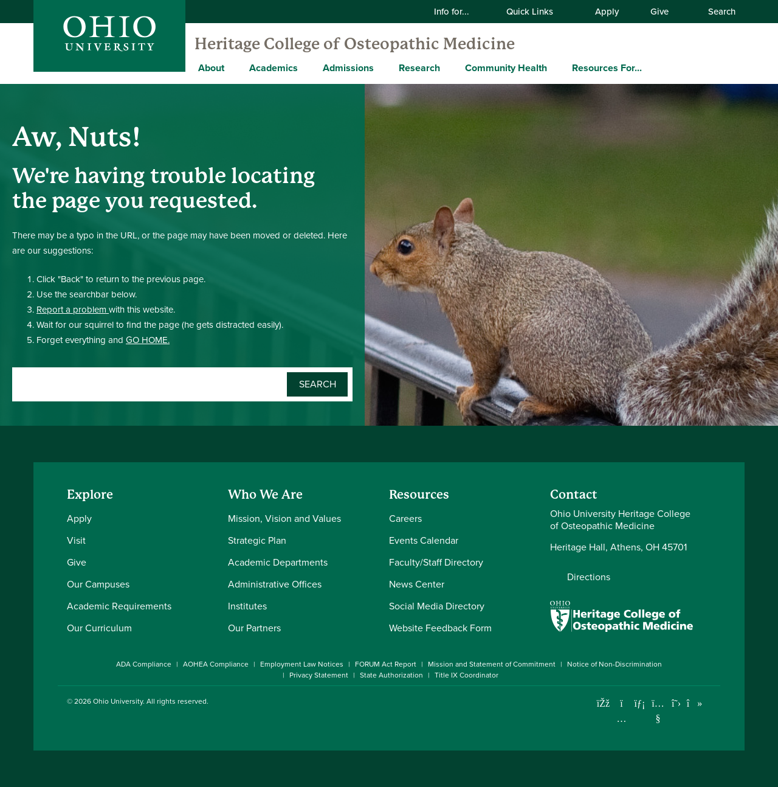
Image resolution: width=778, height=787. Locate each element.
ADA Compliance (143, 664)
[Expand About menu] (233, 67)
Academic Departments (278, 562)
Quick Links (537, 11)
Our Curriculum (99, 628)
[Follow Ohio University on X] (676, 703)
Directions (588, 577)
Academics (273, 68)
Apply (607, 11)
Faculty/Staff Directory (436, 562)
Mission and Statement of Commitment (492, 664)
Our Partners (254, 628)
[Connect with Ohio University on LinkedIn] (639, 703)
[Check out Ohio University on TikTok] (694, 703)
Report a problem (72, 309)
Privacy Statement (318, 675)
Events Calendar (423, 540)
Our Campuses (98, 584)
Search (715, 11)
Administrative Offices (275, 584)
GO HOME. (148, 340)
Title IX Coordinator (466, 675)
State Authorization (391, 675)
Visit (76, 540)
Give (659, 11)
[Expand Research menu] (449, 67)
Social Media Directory (436, 606)
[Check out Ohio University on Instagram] (621, 718)
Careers (405, 518)
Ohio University (118, 701)
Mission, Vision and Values (284, 518)
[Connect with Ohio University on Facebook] (603, 703)
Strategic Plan (257, 540)
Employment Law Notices (301, 664)
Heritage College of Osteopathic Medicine (354, 44)
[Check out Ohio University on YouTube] (658, 711)
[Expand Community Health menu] (556, 67)
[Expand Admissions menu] (383, 67)
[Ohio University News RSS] (712, 703)
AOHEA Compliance (216, 664)
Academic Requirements (119, 606)
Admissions (348, 68)
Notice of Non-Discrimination (614, 664)
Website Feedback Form (440, 628)
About (211, 68)
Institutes (247, 606)
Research (419, 68)
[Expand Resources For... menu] (651, 67)
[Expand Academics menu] (307, 67)
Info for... (459, 11)
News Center (416, 584)
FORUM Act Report (385, 664)
